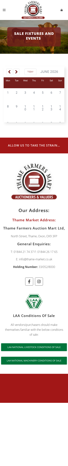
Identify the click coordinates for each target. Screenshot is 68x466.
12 (43, 108)
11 (34, 108)
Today (30, 72)
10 (25, 108)
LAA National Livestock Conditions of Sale (34, 347)
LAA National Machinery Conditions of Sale (34, 360)
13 (51, 108)
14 (60, 108)
